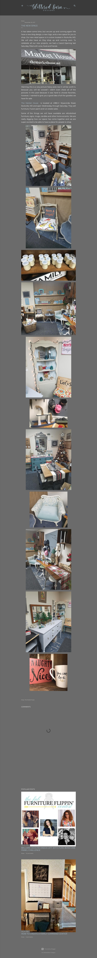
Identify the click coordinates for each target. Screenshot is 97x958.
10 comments (29, 853)
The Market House (30, 103)
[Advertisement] (48, 770)
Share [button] (22, 21)
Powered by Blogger (48, 949)
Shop (22, 700)
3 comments (29, 937)
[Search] (75, 5)
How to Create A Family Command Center (44, 934)
